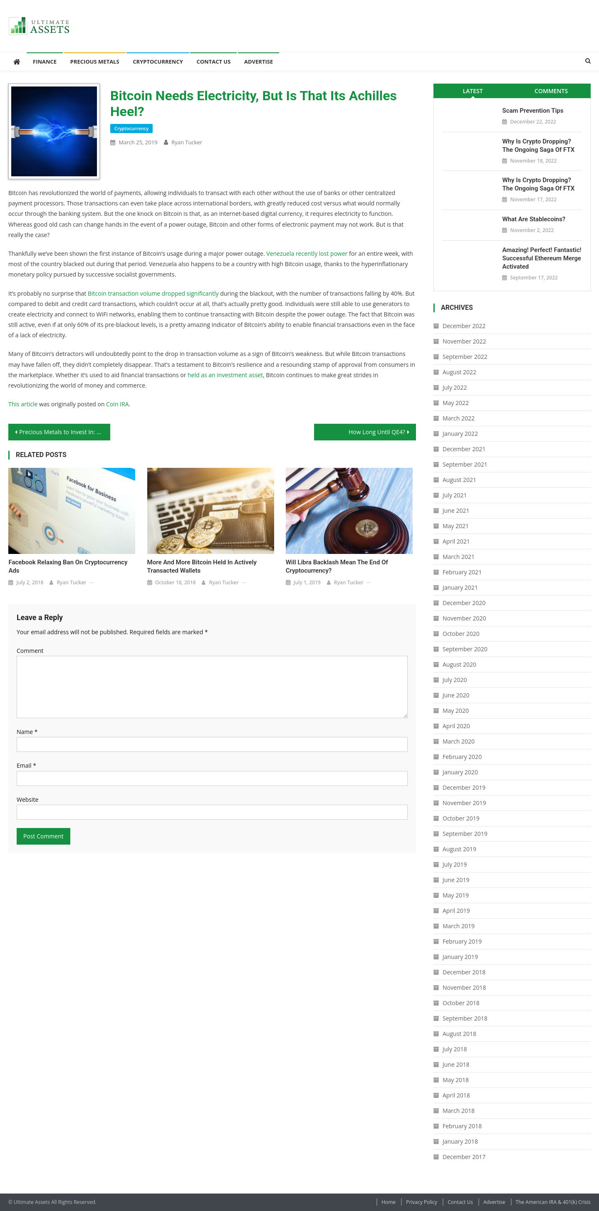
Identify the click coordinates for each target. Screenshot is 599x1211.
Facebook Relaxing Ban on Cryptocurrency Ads (67, 566)
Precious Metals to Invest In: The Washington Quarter (64, 432)
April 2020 (456, 726)
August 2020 (459, 664)
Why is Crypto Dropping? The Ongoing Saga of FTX (538, 145)
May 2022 (456, 403)
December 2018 (464, 972)
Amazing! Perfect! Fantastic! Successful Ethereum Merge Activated (541, 258)
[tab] (472, 91)
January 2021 (460, 587)
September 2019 (465, 834)
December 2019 (464, 787)
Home (388, 1202)
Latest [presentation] (473, 91)
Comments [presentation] (551, 91)
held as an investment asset (225, 375)
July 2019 (455, 864)
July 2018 (455, 1049)
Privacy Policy (421, 1202)
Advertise (258, 61)
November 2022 (464, 341)
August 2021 (459, 480)
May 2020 (456, 710)
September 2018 (465, 1018)
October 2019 (461, 818)
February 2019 (462, 941)
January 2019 (460, 957)
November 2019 (464, 803)
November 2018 (464, 987)
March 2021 (459, 557)
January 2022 (460, 433)
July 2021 (455, 495)
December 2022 (464, 326)
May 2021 (456, 526)
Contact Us (213, 61)
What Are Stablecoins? (533, 219)
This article (22, 404)
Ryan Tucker (186, 142)
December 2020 (464, 603)
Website (27, 799)
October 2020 (461, 634)
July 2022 (455, 387)
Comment (30, 651)
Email (26, 765)
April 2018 (456, 1095)
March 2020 (459, 741)
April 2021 (456, 541)
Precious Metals (94, 61)
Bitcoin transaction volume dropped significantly (153, 293)
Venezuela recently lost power (306, 253)
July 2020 (455, 680)
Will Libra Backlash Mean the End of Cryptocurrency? (337, 566)
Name (27, 732)
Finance (45, 61)
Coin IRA (117, 404)
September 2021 (465, 464)
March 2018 (459, 1111)
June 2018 (456, 1064)
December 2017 (464, 1157)
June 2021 (456, 510)
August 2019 (459, 849)
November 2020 (464, 618)
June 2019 (456, 880)
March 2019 (459, 926)
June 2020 (456, 695)
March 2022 (459, 418)
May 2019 (456, 895)
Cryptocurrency (158, 61)
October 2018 (461, 1003)
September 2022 (465, 357)
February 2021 (462, 572)
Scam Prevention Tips (532, 110)
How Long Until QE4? (377, 432)
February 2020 (462, 757)
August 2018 (459, 1034)
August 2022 (459, 372)
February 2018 (462, 1126)
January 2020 (460, 772)
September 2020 (465, 649)
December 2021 (464, 449)
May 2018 (456, 1080)
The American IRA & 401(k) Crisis (553, 1202)
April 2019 (456, 910)
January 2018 (460, 1141)
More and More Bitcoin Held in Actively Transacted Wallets (202, 566)
